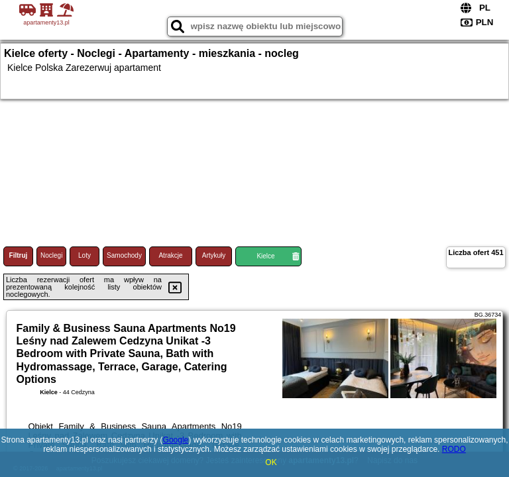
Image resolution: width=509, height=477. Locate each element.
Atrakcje (170, 255)
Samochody (124, 255)
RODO (454, 449)
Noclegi (51, 255)
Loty (84, 255)
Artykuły (214, 255)
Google (176, 440)
